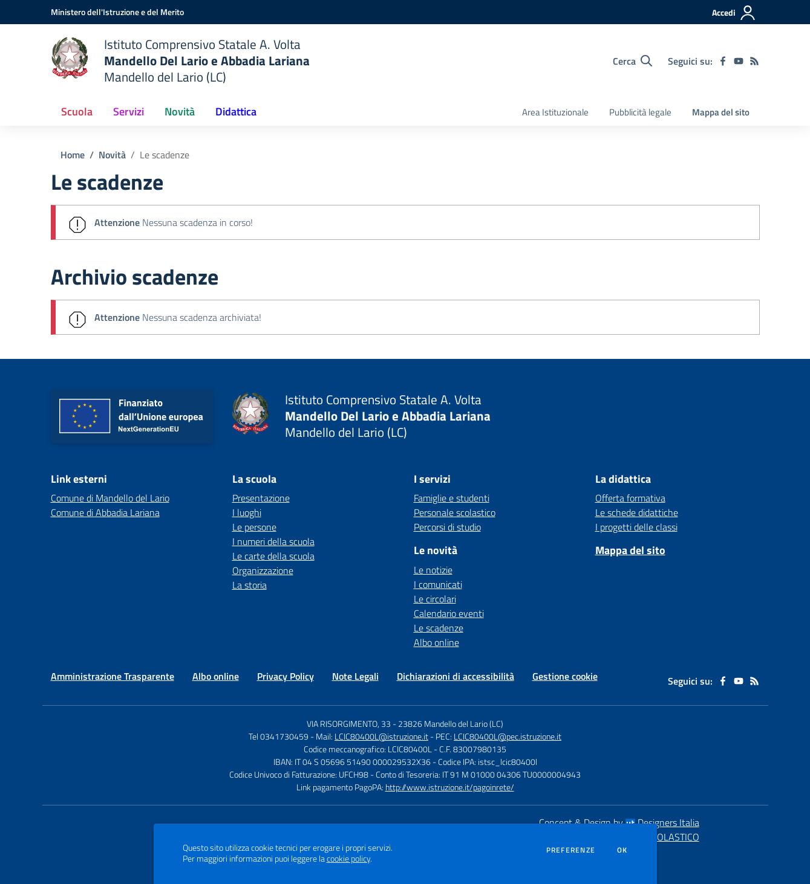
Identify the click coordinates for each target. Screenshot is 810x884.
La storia (249, 585)
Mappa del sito (721, 112)
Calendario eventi (449, 613)
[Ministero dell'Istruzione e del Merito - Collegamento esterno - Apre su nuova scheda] (117, 11)
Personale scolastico (454, 512)
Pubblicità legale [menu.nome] (640, 112)
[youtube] (738, 61)
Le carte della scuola (273, 556)
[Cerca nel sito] (632, 61)
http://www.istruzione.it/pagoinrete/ (449, 787)
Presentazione (261, 498)
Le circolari (435, 599)
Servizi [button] (128, 111)
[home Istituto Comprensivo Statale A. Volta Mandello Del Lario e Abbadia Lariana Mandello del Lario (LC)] (180, 60)
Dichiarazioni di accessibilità (455, 676)
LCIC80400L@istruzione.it (381, 736)
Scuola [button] (77, 111)
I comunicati (438, 584)
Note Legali (355, 676)
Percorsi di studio (447, 527)
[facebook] (722, 61)
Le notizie (433, 570)
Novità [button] (180, 111)
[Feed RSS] (754, 61)
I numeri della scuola (273, 541)
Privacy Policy (285, 676)
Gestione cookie (565, 676)
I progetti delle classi (636, 527)
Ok (622, 850)
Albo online (436, 642)
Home (72, 154)
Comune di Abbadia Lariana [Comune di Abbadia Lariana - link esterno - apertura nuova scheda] (105, 512)
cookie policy (348, 858)
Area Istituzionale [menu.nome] (555, 112)
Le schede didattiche (636, 512)
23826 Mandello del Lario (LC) (450, 723)
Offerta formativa (630, 498)
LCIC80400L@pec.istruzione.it (507, 736)
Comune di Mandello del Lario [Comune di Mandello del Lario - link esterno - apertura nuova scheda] (110, 498)
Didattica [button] (235, 111)
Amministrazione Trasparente (112, 676)
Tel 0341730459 (279, 736)
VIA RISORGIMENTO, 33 (349, 723)
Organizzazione (262, 570)
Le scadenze (164, 154)
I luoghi (246, 512)
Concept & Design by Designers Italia (619, 822)
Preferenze (570, 850)
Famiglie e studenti (451, 498)
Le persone (254, 527)
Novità (112, 154)
